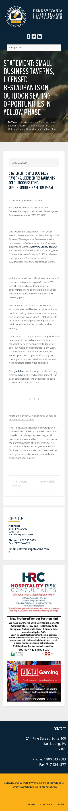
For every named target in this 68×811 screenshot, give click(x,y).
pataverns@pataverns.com (33, 549)
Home (31, 804)
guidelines (20, 371)
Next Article (47, 484)
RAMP (61, 804)
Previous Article (20, 484)
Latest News (46, 804)
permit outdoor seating (44, 246)
